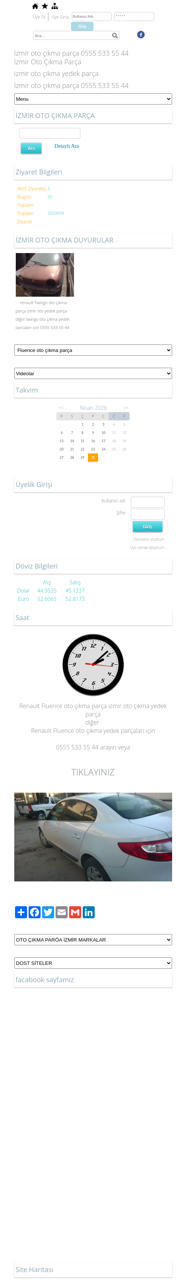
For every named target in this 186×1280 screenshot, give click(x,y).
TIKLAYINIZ (93, 772)
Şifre (121, 513)
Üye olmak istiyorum (147, 547)
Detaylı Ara (66, 146)
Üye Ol (39, 17)
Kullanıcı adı (113, 500)
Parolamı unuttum (149, 539)
